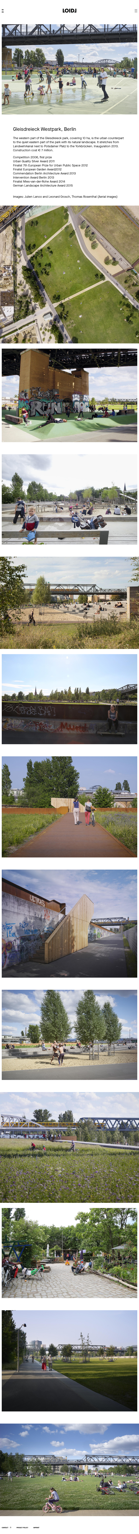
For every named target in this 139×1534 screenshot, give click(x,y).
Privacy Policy (22, 1528)
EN (3, 12)
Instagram (10, 1527)
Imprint (36, 1528)
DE (3, 10)
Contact (5, 1528)
